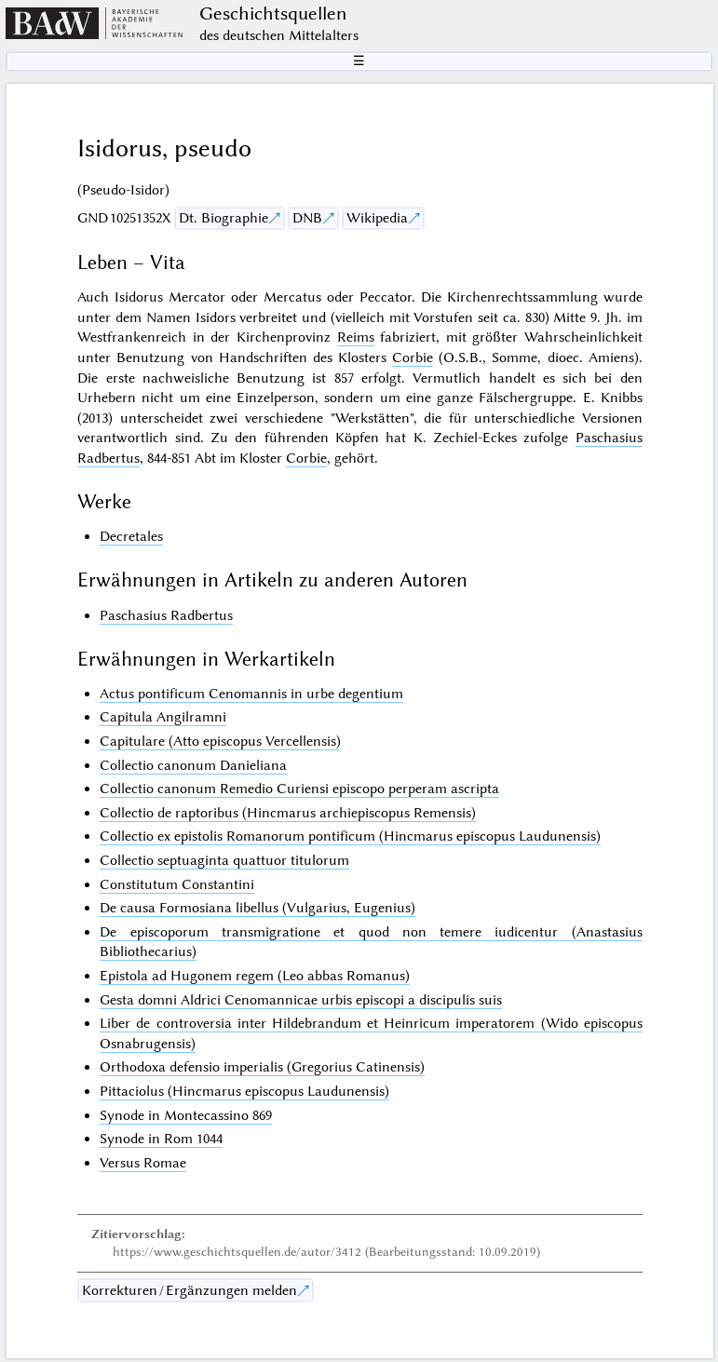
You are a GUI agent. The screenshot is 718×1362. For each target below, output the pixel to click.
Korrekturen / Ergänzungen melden (189, 1290)
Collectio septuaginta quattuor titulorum (224, 860)
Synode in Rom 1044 (161, 1138)
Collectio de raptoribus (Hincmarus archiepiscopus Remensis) (288, 812)
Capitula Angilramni (163, 716)
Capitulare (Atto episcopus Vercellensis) (220, 741)
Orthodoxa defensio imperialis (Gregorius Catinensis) (262, 1067)
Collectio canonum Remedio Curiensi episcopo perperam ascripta (299, 788)
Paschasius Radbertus (166, 615)
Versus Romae (143, 1162)
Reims (355, 337)
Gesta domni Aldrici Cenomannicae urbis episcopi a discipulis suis (301, 999)
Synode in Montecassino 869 (186, 1115)
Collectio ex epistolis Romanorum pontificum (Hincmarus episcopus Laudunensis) (350, 836)
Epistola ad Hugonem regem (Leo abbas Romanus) (255, 975)
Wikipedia (377, 217)
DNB (307, 217)
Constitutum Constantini (177, 884)
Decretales (131, 536)
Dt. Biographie (223, 217)
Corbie (412, 357)
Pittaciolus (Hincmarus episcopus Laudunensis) (244, 1091)
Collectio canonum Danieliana (193, 765)
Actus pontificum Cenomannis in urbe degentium (251, 693)
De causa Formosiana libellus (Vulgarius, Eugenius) (257, 907)
